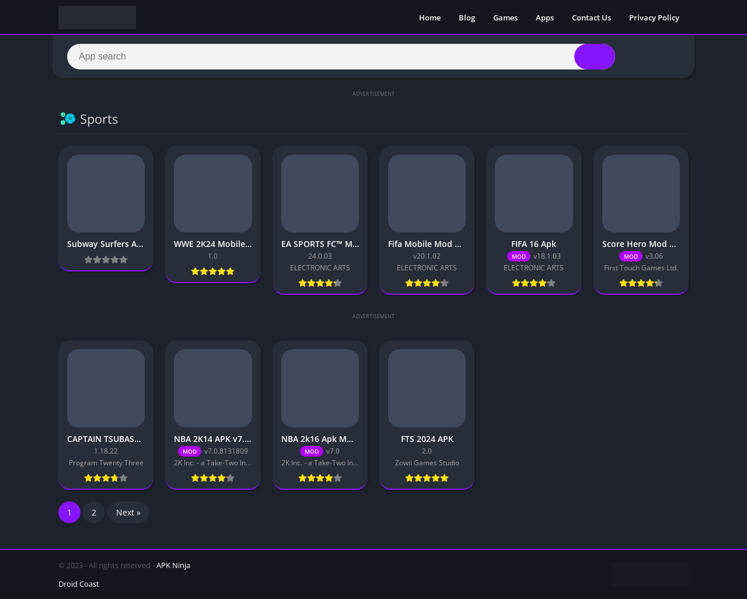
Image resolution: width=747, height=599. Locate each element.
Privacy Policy (654, 17)
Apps (545, 17)
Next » (128, 512)
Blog (467, 17)
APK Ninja (173, 565)
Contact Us (591, 17)
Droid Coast (78, 584)
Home (430, 17)
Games (505, 17)
